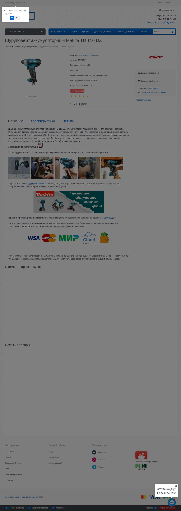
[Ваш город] (176, 486)
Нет (17, 18)
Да (12, 18)
